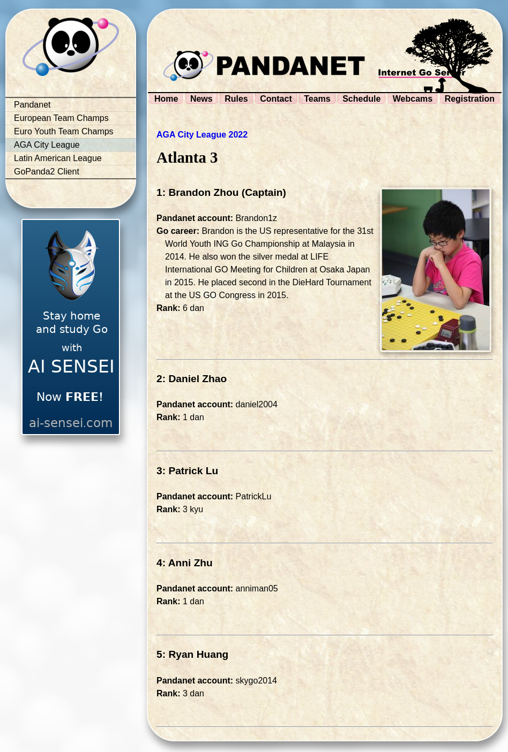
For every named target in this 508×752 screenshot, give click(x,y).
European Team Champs (61, 118)
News (201, 98)
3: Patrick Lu (187, 470)
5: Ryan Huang (192, 654)
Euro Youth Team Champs (64, 131)
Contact (276, 98)
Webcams (412, 98)
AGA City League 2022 (202, 134)
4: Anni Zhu (184, 562)
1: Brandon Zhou (197, 192)
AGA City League (47, 144)
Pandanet (32, 104)
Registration (470, 98)
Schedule (361, 98)
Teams (317, 98)
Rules (236, 98)
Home (166, 98)
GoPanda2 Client (46, 171)
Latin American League (58, 158)
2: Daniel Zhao (191, 378)
